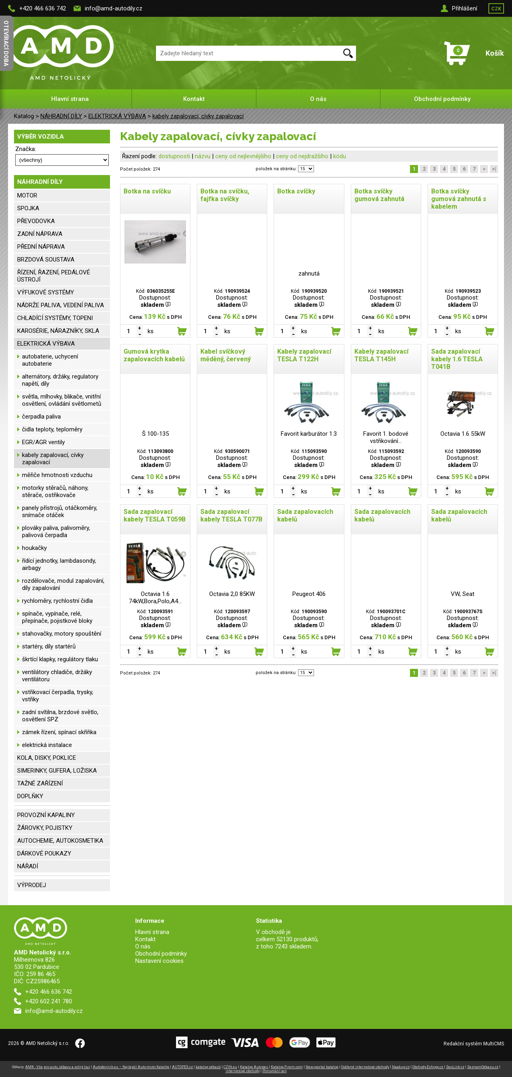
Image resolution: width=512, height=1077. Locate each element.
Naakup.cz (401, 1067)
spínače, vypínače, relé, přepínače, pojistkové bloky (57, 617)
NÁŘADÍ (27, 866)
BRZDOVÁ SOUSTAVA (45, 259)
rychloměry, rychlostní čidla (57, 600)
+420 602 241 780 (48, 1001)
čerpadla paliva (41, 416)
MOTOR (27, 195)
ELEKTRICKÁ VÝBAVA (117, 116)
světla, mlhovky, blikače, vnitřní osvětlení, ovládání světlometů (61, 400)
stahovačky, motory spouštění (61, 633)
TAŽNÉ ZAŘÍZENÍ (40, 783)
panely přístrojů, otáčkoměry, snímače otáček (59, 511)
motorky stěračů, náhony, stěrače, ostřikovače (55, 491)
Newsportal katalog (322, 1067)
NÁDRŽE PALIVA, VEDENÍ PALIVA (60, 305)
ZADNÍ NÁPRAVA (39, 234)
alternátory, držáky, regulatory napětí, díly (60, 380)
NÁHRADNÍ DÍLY (61, 116)
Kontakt (194, 99)
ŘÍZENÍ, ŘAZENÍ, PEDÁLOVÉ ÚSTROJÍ (53, 276)
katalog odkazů (208, 1067)
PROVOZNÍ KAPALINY (46, 815)
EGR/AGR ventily (43, 442)
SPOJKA (28, 208)
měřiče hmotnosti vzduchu (57, 475)
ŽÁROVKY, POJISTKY (44, 827)
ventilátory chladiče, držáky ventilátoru (57, 675)
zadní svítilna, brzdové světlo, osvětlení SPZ (60, 716)
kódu (339, 156)
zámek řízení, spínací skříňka (59, 732)
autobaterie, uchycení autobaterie (50, 360)
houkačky (34, 548)
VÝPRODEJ (31, 885)
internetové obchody (243, 1071)
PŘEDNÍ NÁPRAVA (41, 246)
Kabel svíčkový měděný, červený (225, 355)
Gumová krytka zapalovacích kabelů (154, 355)
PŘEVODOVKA (36, 221)
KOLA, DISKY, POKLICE (46, 757)
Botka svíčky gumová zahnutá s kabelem (458, 198)
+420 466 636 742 (42, 8)
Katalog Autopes (254, 1067)
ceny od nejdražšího (302, 156)
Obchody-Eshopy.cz (428, 1067)
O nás (318, 99)
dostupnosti (174, 156)
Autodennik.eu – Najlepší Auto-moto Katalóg (131, 1067)
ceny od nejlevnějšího (243, 156)
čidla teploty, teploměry (52, 429)
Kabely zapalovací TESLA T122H (304, 355)
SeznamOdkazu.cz (482, 1067)
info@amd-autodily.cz (113, 8)
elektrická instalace (47, 745)
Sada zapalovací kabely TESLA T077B (231, 515)
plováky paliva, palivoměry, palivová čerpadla (56, 531)
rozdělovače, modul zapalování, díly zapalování (63, 584)
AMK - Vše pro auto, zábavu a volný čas (57, 1067)
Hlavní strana (70, 99)
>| (494, 169)
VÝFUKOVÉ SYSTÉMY (45, 292)
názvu (202, 156)
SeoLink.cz (455, 1067)
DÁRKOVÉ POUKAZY (44, 853)
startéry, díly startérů (49, 646)
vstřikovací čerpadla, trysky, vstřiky (57, 695)
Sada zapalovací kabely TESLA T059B (155, 515)
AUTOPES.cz (183, 1067)
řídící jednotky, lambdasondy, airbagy (59, 564)
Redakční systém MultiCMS (474, 1044)
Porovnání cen (274, 1071)
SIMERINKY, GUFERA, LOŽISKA (57, 770)
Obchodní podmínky (442, 99)
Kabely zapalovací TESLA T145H (381, 355)
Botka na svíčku (147, 191)
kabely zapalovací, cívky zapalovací (198, 116)
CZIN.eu (230, 1067)
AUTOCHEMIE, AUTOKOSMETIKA (60, 840)
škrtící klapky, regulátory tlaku (60, 659)
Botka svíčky (296, 191)
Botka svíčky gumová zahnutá (379, 195)
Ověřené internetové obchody (365, 1067)
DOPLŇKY (30, 796)
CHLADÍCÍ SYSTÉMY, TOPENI (55, 318)
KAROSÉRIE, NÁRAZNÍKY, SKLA (58, 330)
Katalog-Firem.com (287, 1067)
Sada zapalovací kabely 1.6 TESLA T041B (457, 359)
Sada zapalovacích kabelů (305, 515)
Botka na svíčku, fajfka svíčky (224, 195)
